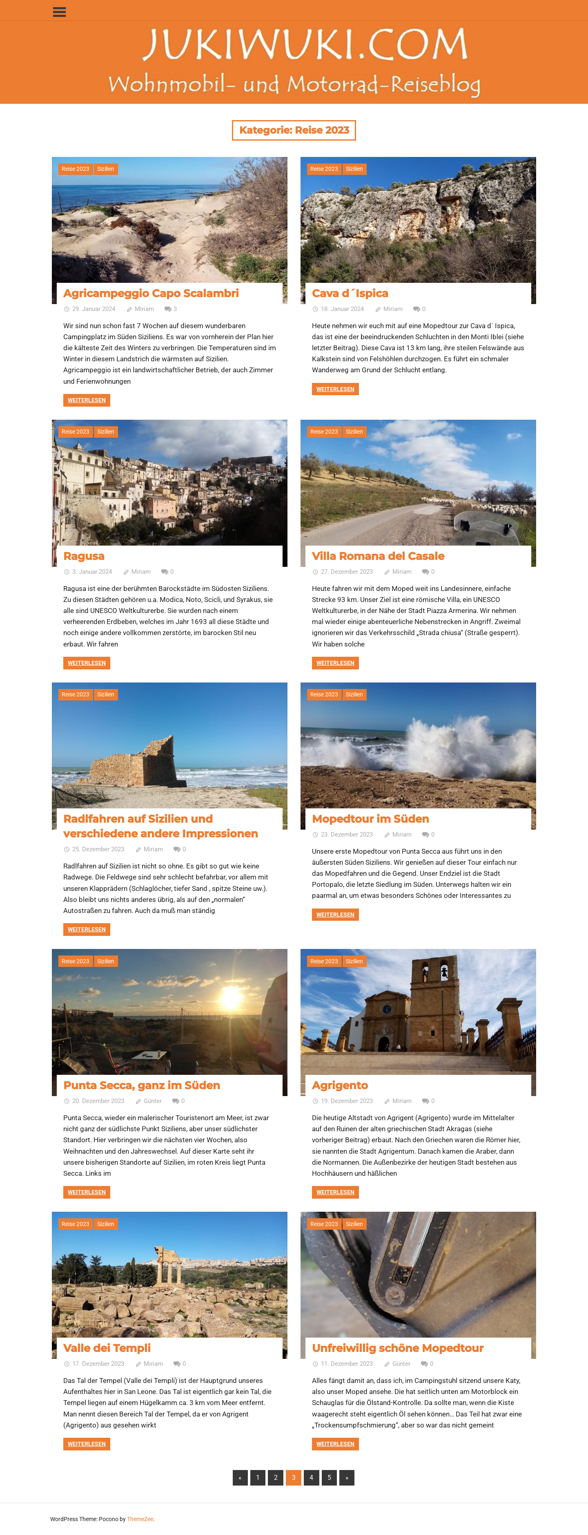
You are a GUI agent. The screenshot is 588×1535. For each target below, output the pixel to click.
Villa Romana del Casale (378, 556)
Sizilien (105, 169)
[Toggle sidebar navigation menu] (59, 12)
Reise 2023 (75, 169)
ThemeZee (140, 1519)
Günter (153, 1101)
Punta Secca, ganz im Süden (141, 1085)
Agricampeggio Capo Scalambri (151, 293)
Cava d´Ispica (350, 293)
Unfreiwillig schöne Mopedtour (397, 1348)
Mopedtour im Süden (370, 819)
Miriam (144, 309)
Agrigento (340, 1085)
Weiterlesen (87, 400)
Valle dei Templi (107, 1348)
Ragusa (84, 556)
